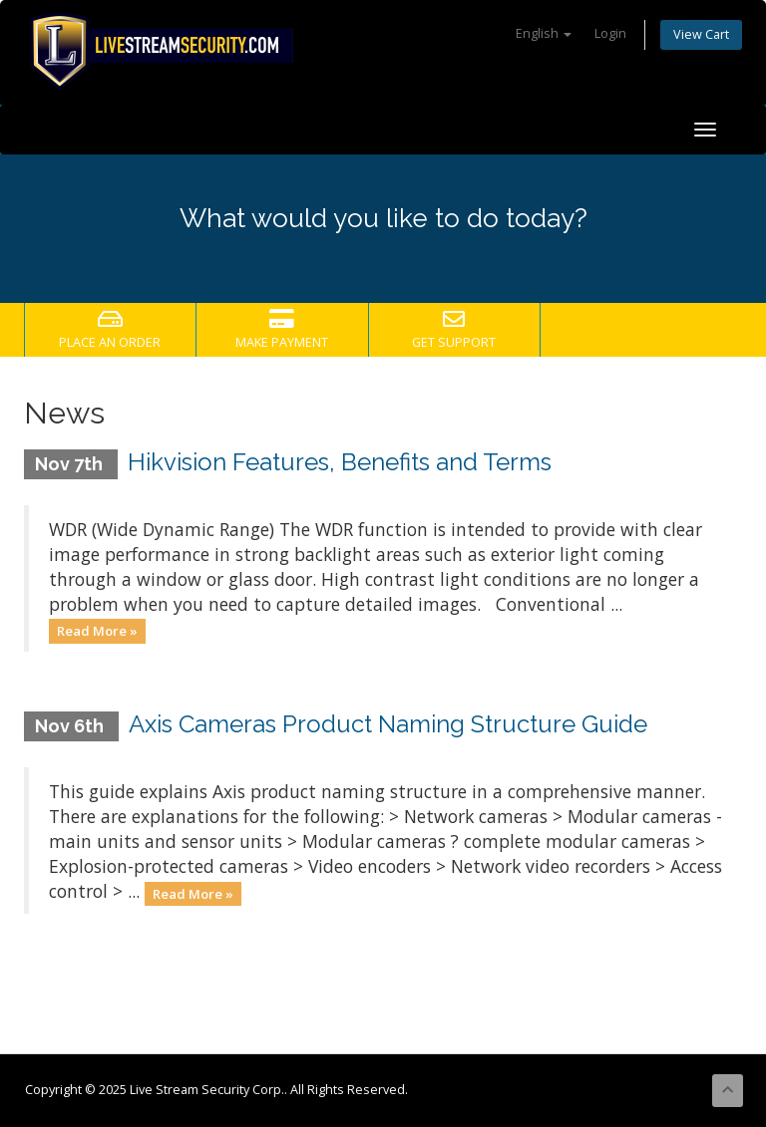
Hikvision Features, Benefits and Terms (340, 461)
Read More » (97, 631)
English (544, 33)
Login (610, 33)
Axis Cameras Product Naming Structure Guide (388, 723)
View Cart (701, 34)
